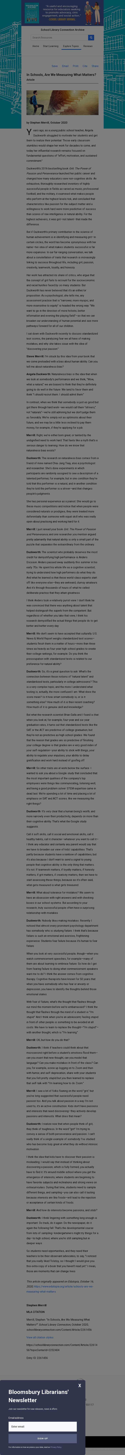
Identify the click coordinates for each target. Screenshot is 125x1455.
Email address (16, 1418)
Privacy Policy (56, 1447)
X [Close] (79, 1386)
